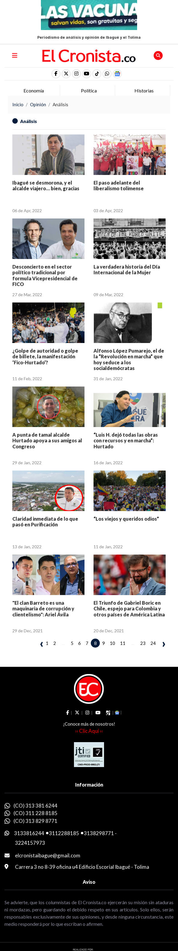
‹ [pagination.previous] (42, 643)
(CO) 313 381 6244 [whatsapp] (35, 805)
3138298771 (99, 833)
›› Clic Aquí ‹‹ (89, 731)
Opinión (38, 104)
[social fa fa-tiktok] (96, 73)
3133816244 (29, 833)
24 (153, 643)
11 (122, 643)
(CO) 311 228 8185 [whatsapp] (35, 813)
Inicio (17, 104)
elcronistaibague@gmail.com (47, 855)
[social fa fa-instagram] (76, 73)
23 (143, 643)
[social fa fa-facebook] (55, 73)
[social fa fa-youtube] (86, 73)
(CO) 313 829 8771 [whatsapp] (35, 821)
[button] (107, 73)
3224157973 (30, 843)
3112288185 (64, 833)
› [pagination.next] (164, 643)
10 (112, 643)
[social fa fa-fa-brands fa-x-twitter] (66, 73)
